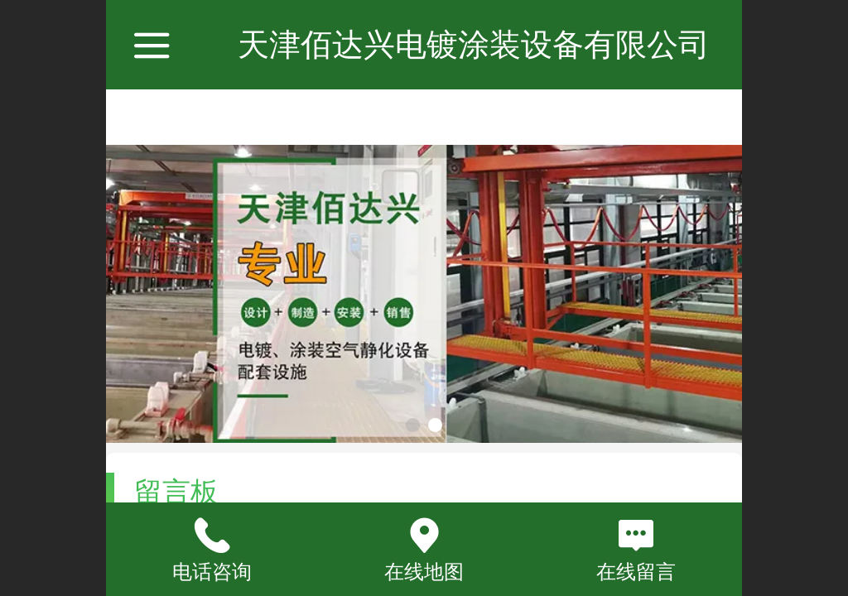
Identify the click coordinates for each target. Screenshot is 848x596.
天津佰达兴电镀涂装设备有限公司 (474, 44)
